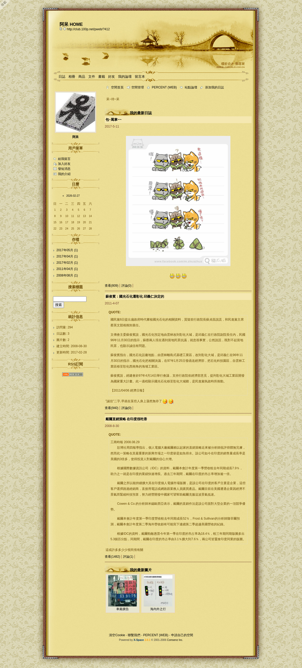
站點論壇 (191, 87)
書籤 (101, 77)
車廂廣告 (122, 609)
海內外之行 (158, 609)
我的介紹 (64, 174)
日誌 (62, 77)
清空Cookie (117, 635)
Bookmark (65, 29)
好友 (111, 77)
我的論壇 (125, 77)
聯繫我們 (134, 635)
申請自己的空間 (182, 635)
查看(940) (111, 408)
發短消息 (64, 169)
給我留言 (64, 159)
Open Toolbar (6, 5)
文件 (91, 77)
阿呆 (75, 137)
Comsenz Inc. (175, 640)
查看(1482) (112, 556)
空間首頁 (117, 87)
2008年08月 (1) (67, 275)
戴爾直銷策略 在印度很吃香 (126, 419)
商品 (81, 77)
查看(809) (111, 285)
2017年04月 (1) (67, 256)
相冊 (71, 77)
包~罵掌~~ (114, 120)
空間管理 (137, 87)
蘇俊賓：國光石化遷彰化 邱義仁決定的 (135, 296)
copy (61, 29)
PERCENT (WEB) (164, 87)
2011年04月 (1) (67, 269)
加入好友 (64, 164)
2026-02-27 (73, 195)
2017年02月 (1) (67, 262)
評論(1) (128, 556)
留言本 (140, 77)
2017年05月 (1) (67, 250)
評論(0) (126, 285)
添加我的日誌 (214, 87)
